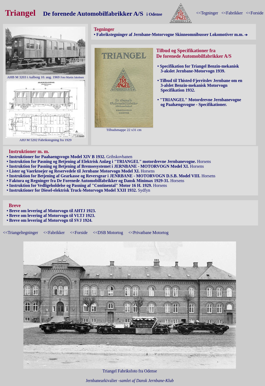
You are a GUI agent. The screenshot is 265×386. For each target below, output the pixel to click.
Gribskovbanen (69, 156)
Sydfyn (78, 190)
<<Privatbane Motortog (148, 232)
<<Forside (254, 13)
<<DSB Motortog (108, 232)
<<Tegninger (207, 13)
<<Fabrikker (232, 13)
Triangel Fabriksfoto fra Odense (129, 369)
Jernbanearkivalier (130, 380)
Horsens (108, 161)
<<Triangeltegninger (20, 232)
